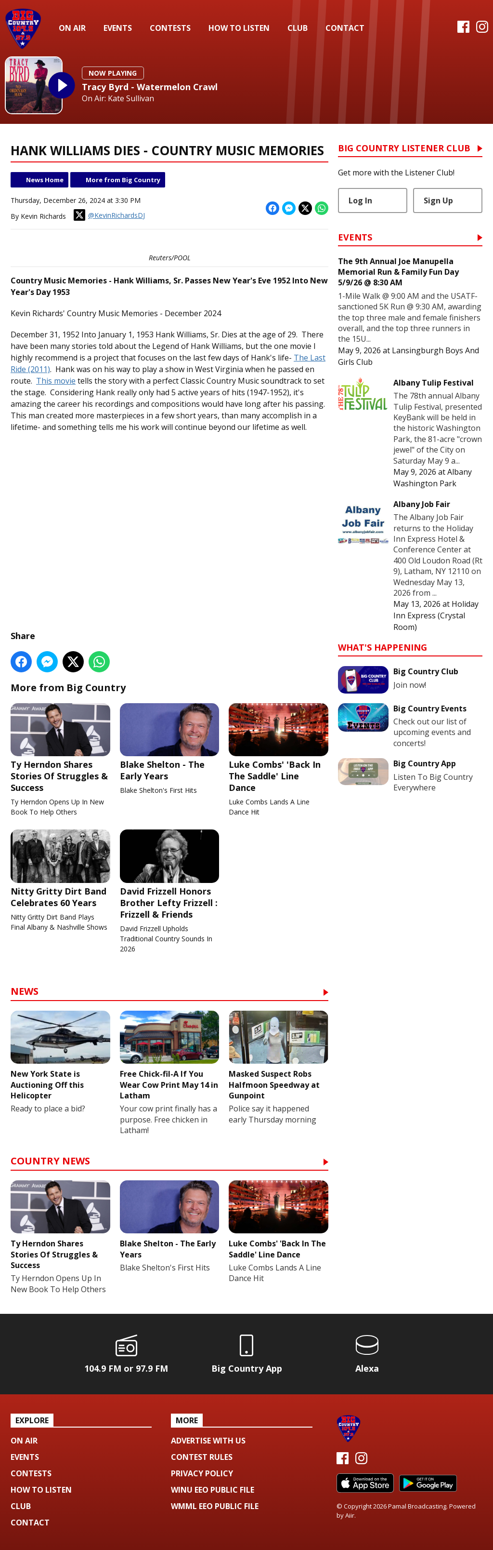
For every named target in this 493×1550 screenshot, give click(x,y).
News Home (45, 179)
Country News (50, 1161)
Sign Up (438, 200)
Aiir (349, 1515)
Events (118, 28)
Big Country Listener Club (404, 149)
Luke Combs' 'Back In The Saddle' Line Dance (278, 748)
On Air (72, 28)
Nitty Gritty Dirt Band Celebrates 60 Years (60, 869)
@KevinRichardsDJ (109, 215)
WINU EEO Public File (212, 1489)
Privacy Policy (202, 1473)
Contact (344, 28)
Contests (170, 28)
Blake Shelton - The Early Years (170, 742)
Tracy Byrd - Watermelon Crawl (150, 87)
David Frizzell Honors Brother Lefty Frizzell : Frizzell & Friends (170, 874)
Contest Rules (202, 1457)
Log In (360, 200)
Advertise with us (208, 1440)
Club (297, 28)
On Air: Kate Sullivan (118, 99)
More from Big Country (123, 179)
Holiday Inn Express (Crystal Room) (436, 615)
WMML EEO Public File (215, 1506)
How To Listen (239, 28)
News (25, 992)
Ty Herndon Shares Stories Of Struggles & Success (60, 748)
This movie (56, 380)
